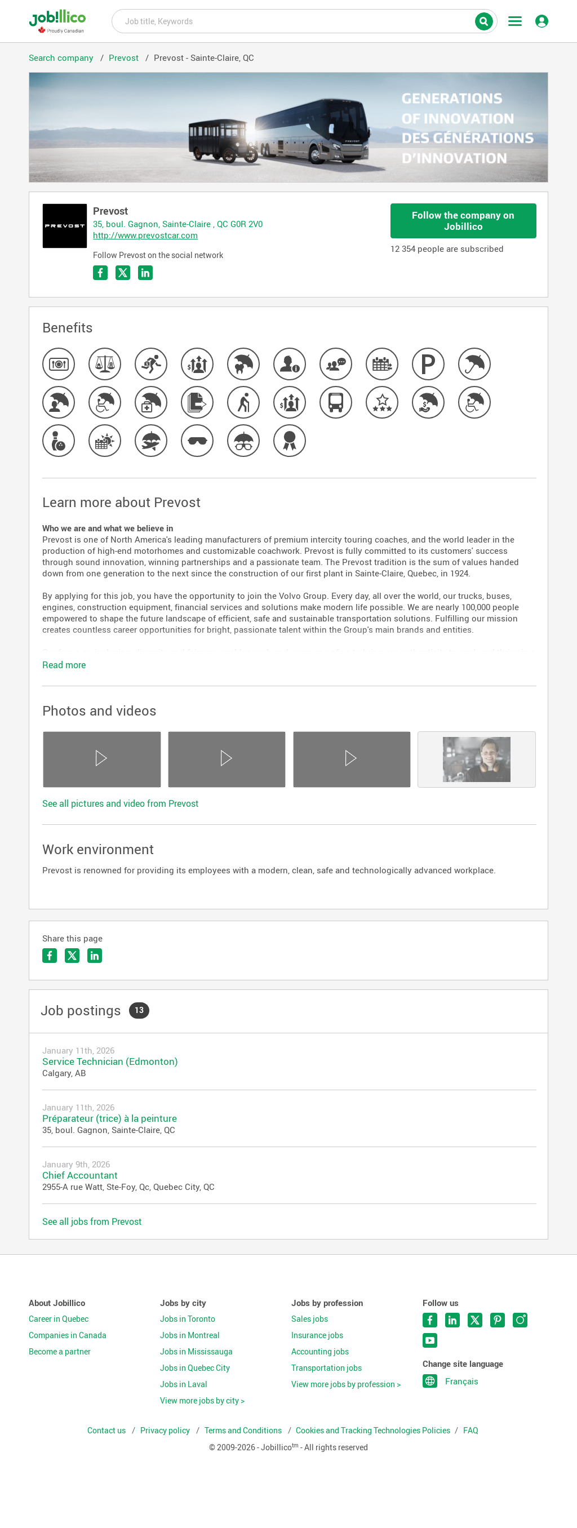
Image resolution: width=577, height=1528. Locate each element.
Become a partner (60, 1352)
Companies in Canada (67, 1335)
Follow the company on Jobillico (463, 220)
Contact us (107, 1430)
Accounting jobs (320, 1352)
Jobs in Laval (183, 1384)
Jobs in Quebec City (195, 1368)
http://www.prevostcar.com (145, 235)
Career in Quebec (58, 1319)
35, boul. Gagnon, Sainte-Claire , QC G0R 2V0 (178, 223)
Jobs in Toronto (187, 1319)
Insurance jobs (317, 1335)
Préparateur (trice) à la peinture (109, 1118)
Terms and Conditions (244, 1430)
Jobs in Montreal (190, 1335)
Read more (64, 665)
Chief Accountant (80, 1175)
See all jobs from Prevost (92, 1221)
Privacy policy (166, 1430)
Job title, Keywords (305, 20)
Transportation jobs (326, 1368)
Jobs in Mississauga (196, 1352)
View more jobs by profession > (346, 1384)
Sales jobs (309, 1319)
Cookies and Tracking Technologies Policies (373, 1430)
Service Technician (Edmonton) (110, 1061)
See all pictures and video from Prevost (120, 803)
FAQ (470, 1430)
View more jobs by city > (202, 1401)
